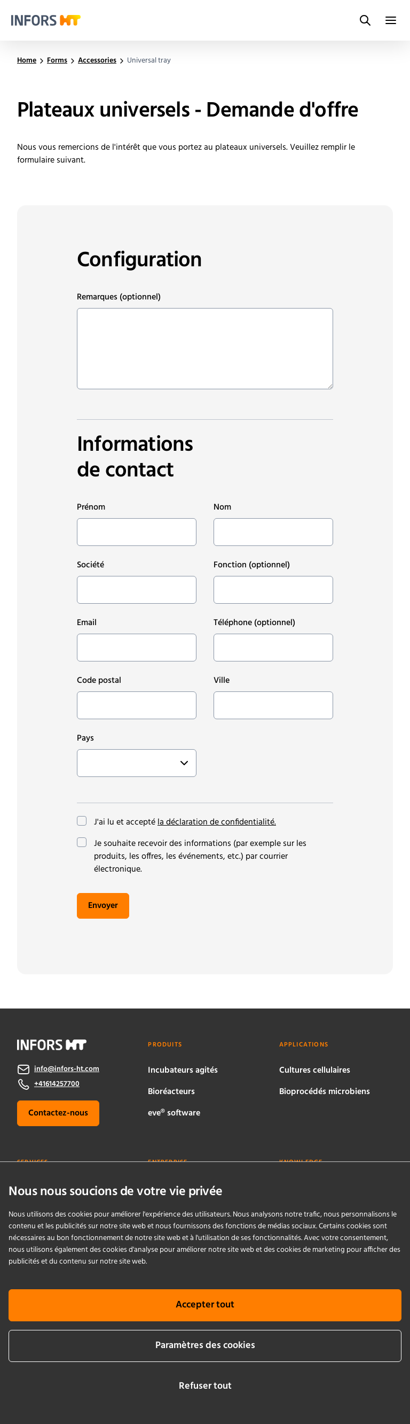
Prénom (91, 507)
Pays (85, 738)
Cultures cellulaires (314, 1070)
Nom (222, 507)
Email (87, 623)
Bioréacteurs (171, 1092)
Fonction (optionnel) (252, 565)
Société (90, 565)
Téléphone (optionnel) (254, 623)
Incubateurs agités (183, 1070)
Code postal (99, 680)
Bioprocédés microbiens (324, 1092)
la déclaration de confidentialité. (216, 822)
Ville (222, 680)
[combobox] (88, 763)
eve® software (174, 1113)
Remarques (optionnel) (119, 297)
